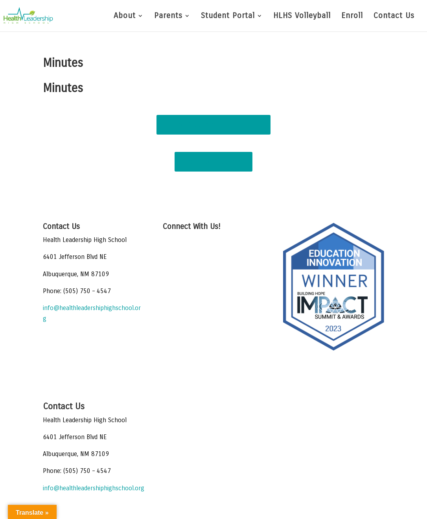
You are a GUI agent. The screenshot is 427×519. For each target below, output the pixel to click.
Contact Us (394, 16)
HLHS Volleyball (302, 16)
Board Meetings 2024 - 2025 (213, 124)
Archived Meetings (213, 161)
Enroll (352, 16)
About (125, 16)
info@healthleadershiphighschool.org (93, 488)
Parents (168, 16)
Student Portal (228, 16)
